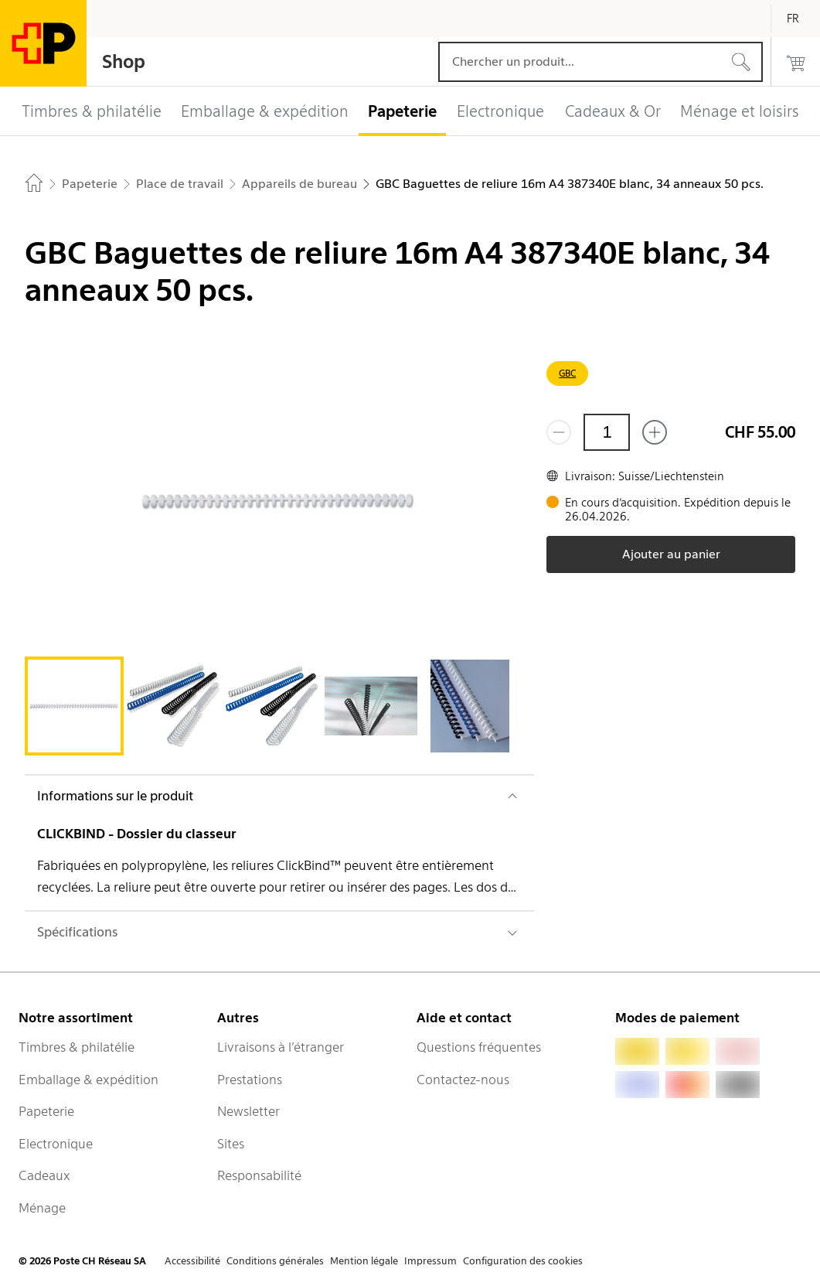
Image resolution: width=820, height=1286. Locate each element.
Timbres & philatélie (76, 1047)
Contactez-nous (463, 1079)
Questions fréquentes (479, 1047)
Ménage (42, 1208)
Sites (230, 1143)
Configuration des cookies (523, 1261)
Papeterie (46, 1111)
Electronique (56, 1143)
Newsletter (248, 1111)
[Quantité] (607, 432)
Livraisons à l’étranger (280, 1047)
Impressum (430, 1261)
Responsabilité (259, 1175)
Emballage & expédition (88, 1079)
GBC (567, 373)
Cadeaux (44, 1175)
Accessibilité (192, 1261)
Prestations (249, 1079)
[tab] (74, 706)
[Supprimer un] (558, 432)
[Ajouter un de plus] (654, 432)
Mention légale (364, 1261)
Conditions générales (275, 1261)
